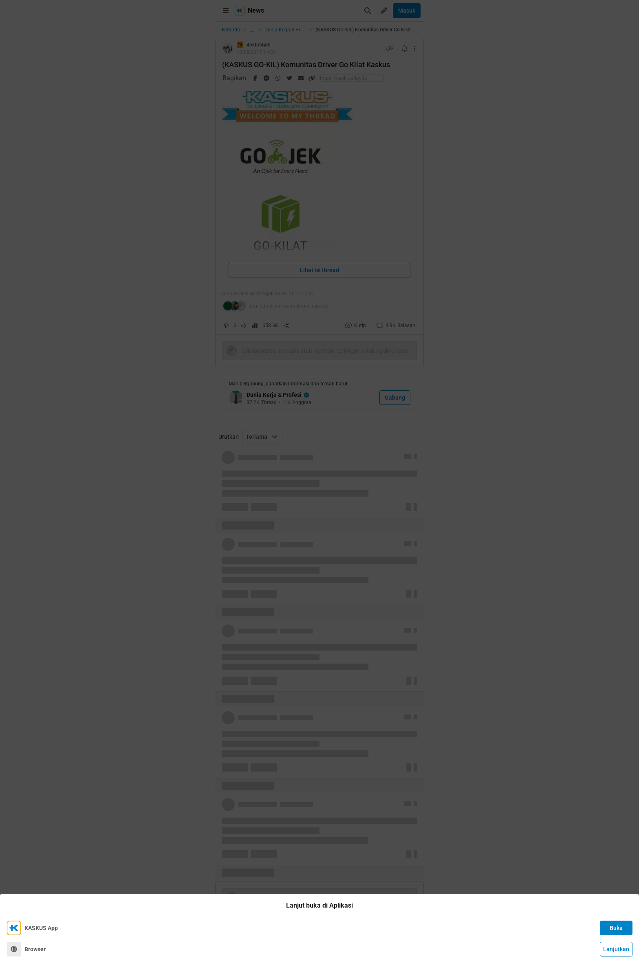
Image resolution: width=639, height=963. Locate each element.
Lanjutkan (616, 949)
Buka (616, 928)
